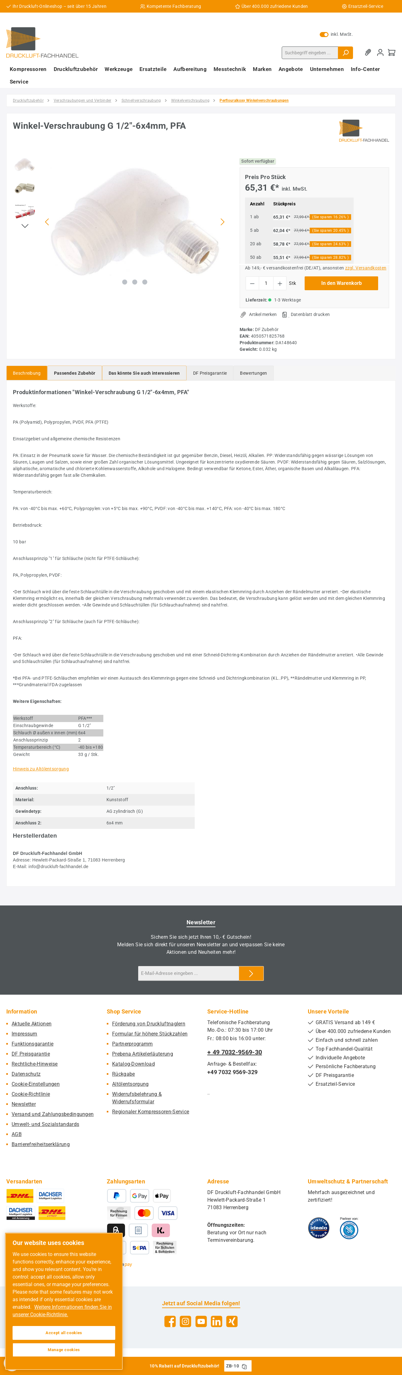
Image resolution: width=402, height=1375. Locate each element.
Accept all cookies (64, 1332)
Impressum (24, 1034)
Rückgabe (123, 1074)
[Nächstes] (222, 222)
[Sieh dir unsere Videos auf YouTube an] (201, 1321)
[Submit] (251, 973)
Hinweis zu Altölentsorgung (41, 768)
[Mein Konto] (380, 52)
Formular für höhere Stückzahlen (149, 1034)
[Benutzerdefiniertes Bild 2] (349, 1228)
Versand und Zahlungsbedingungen (53, 1114)
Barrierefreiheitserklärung (41, 1144)
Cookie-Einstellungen (36, 1084)
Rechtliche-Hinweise (35, 1064)
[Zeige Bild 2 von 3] (134, 282)
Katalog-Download (133, 1064)
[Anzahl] (266, 283)
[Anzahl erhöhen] (280, 283)
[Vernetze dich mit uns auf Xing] (232, 1321)
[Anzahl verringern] (252, 283)
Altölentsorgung (130, 1084)
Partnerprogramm (132, 1044)
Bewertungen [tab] (253, 373)
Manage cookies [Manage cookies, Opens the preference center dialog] (64, 1349)
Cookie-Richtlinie (31, 1094)
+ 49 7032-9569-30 (234, 1052)
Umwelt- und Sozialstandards (45, 1124)
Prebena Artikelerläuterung (142, 1054)
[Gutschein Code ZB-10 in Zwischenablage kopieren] (244, 1366)
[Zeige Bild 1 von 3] (124, 282)
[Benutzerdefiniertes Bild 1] (319, 1228)
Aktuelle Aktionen (32, 1024)
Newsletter (24, 1104)
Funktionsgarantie (32, 1044)
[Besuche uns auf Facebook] (170, 1321)
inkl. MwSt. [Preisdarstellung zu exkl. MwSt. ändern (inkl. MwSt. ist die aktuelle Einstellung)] (336, 34)
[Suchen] (345, 52)
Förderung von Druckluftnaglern (148, 1024)
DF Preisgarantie (31, 1054)
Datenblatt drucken (310, 314)
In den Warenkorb (341, 283)
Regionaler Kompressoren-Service (150, 1112)
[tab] (26, 373)
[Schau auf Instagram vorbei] (185, 1321)
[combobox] (310, 52)
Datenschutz (26, 1074)
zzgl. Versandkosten (366, 267)
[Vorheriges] (47, 222)
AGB (17, 1134)
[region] (120, 221)
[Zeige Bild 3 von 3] (144, 282)
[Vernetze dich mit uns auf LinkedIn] (216, 1321)
